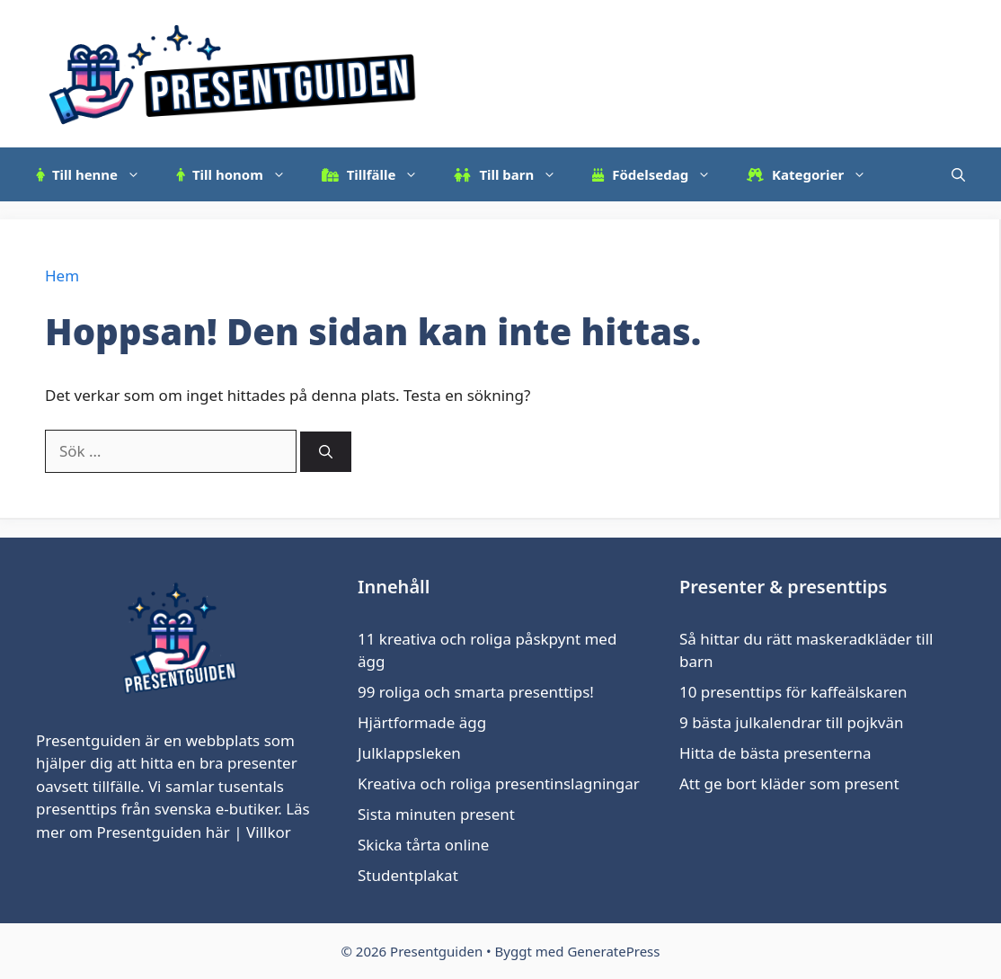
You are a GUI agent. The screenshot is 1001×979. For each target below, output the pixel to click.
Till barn (514, 174)
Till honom (240, 174)
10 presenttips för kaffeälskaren (793, 691)
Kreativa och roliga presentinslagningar (499, 783)
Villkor (268, 832)
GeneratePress (613, 951)
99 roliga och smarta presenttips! (476, 691)
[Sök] (325, 452)
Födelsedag (660, 174)
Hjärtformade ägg (422, 722)
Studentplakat (408, 875)
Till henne (97, 174)
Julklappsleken (409, 753)
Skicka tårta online (423, 844)
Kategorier (815, 174)
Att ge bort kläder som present (789, 783)
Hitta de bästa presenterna (775, 753)
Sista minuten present (436, 814)
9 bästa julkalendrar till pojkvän (791, 722)
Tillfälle (379, 174)
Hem (62, 275)
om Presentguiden (135, 832)
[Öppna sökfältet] (958, 174)
